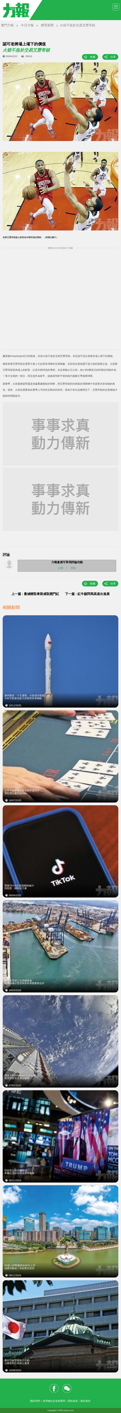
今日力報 (27, 25)
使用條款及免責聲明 (54, 1400)
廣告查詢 (85, 1400)
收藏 (92, 56)
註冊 (60, 567)
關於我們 (35, 1400)
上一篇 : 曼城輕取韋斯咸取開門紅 (35, 594)
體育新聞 (47, 25)
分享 (113, 56)
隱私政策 (73, 1400)
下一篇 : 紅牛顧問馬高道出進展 (87, 594)
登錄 (73, 567)
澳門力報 (7, 25)
